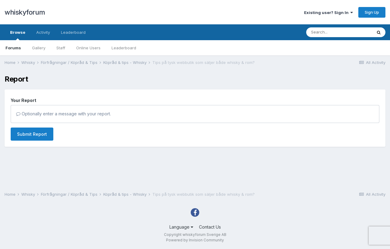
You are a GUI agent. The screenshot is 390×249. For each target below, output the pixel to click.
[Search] (339, 32)
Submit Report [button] (32, 134)
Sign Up (372, 12)
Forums (13, 47)
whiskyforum (25, 12)
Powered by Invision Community (195, 240)
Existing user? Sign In (328, 12)
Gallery (38, 47)
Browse (17, 35)
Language (181, 227)
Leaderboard (124, 47)
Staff (60, 47)
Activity (43, 32)
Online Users (88, 47)
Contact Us (210, 227)
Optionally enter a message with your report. (63, 113)
